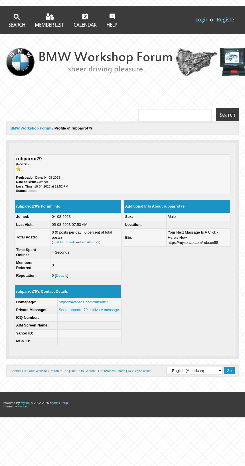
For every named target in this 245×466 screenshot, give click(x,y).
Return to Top (58, 371)
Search (17, 20)
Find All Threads (64, 242)
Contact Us (18, 371)
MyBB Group (59, 403)
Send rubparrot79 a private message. (89, 310)
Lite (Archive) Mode (111, 371)
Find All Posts (89, 242)
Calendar (85, 20)
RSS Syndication (140, 371)
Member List (49, 20)
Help (112, 20)
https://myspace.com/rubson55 (84, 302)
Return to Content (83, 371)
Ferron (22, 406)
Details (61, 275)
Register (226, 20)
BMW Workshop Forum (31, 128)
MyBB (25, 403)
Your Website (38, 371)
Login (201, 20)
